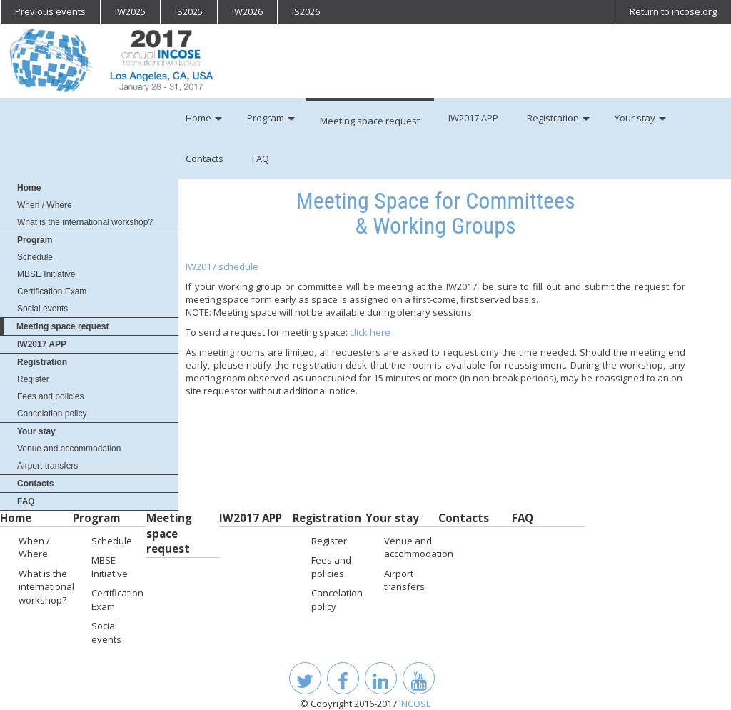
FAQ (26, 501)
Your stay (36, 431)
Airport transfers (47, 466)
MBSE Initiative (46, 274)
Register (33, 379)
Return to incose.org (673, 11)
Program (34, 240)
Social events (42, 309)
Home (29, 188)
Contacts (35, 484)
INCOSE (415, 703)
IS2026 (306, 11)
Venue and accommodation (69, 449)
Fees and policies (50, 396)
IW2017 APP (41, 344)
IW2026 (247, 11)
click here (370, 332)
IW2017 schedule (222, 266)
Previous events (50, 11)
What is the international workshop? (85, 222)
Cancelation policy (51, 414)
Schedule (35, 257)
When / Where (44, 205)
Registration (42, 362)
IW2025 (130, 11)
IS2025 (189, 11)
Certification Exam (51, 291)
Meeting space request (62, 326)
